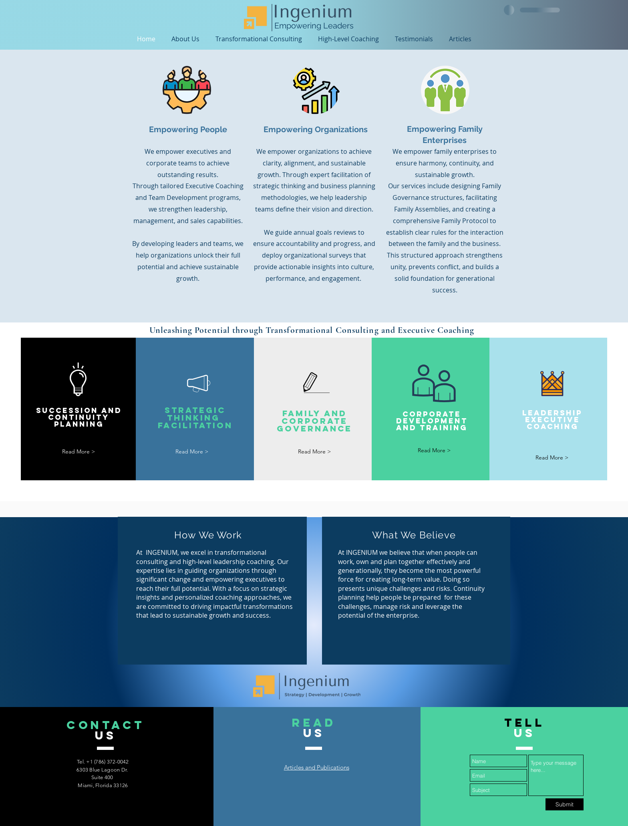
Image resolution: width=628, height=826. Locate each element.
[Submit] (564, 804)
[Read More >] (78, 452)
